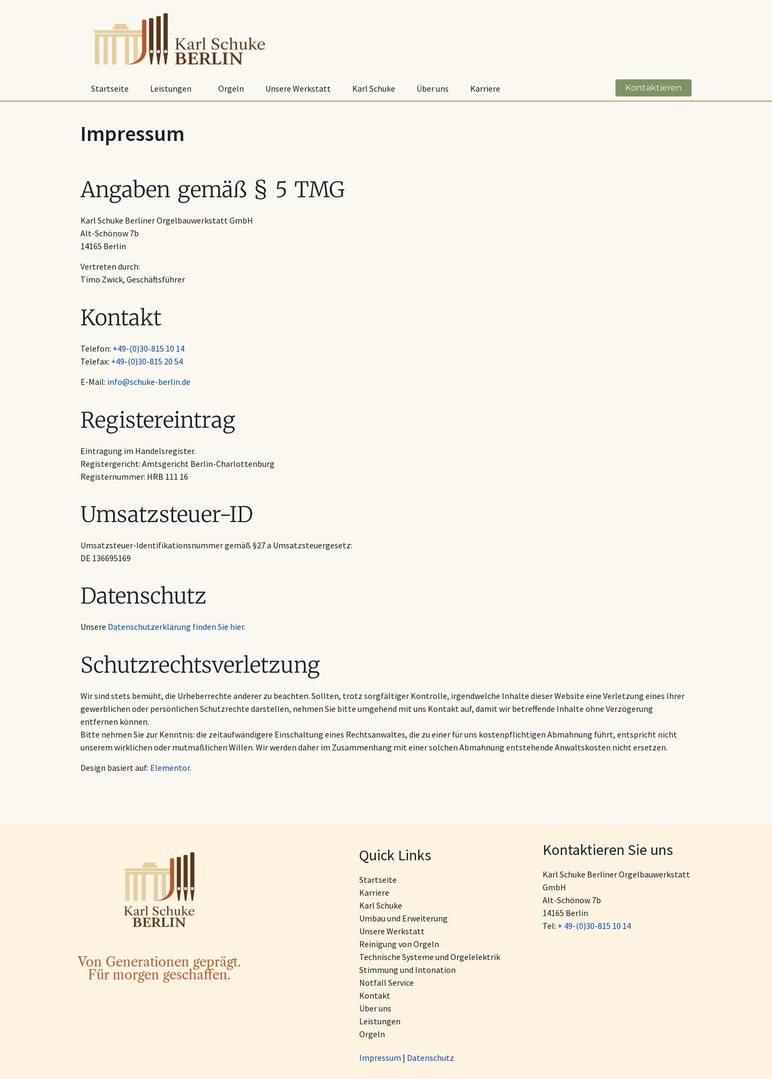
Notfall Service (386, 982)
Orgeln (231, 88)
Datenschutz (430, 1057)
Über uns (433, 88)
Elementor (170, 767)
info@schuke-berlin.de (148, 381)
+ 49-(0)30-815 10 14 (594, 925)
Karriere (485, 88)
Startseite (110, 88)
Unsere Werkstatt (298, 88)
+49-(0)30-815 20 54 (147, 361)
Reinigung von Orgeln (399, 944)
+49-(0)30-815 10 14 (148, 348)
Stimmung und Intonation (407, 969)
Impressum (380, 1057)
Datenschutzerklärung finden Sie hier (176, 626)
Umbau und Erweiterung (403, 918)
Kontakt (374, 995)
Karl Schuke (373, 88)
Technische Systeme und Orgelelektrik (429, 956)
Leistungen (173, 88)
